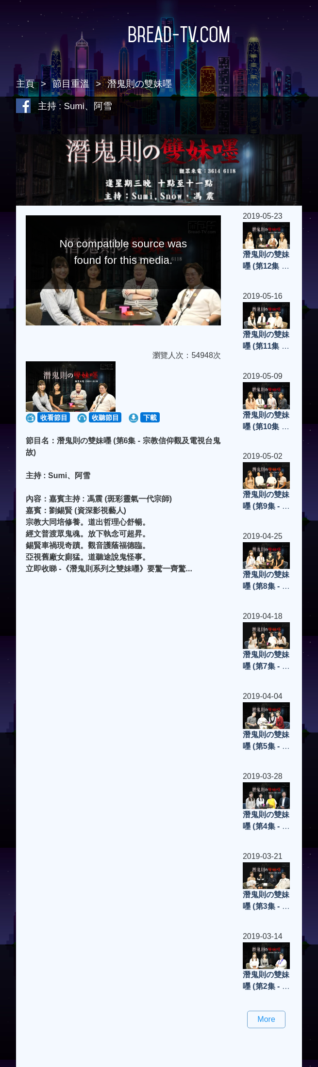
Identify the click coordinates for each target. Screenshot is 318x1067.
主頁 (25, 84)
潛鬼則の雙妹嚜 (139, 84)
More (266, 1019)
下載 (150, 417)
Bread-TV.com (159, 34)
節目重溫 (70, 84)
